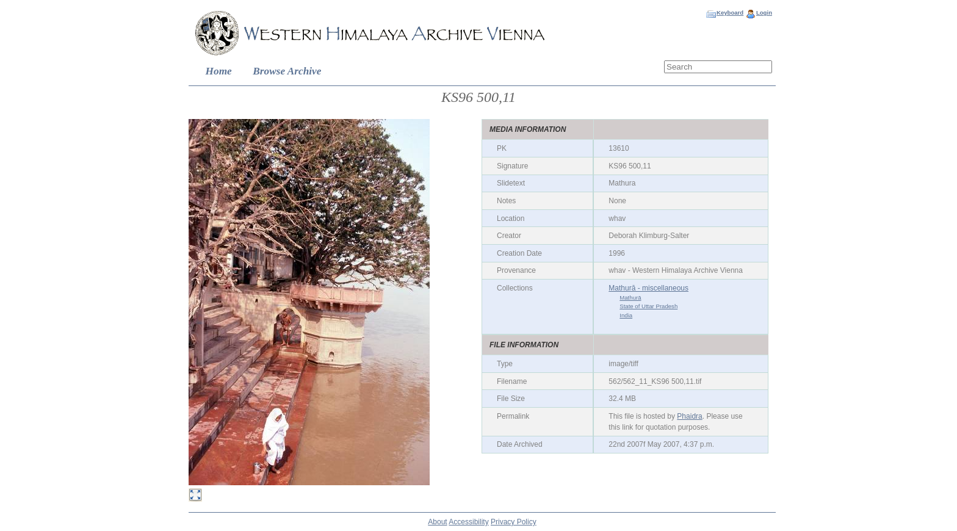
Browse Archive (287, 71)
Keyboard (730, 12)
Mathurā (630, 297)
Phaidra (689, 416)
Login (764, 12)
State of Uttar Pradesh (648, 306)
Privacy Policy (513, 522)
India (625, 315)
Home (219, 71)
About (437, 522)
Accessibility (468, 522)
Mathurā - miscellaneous (648, 288)
